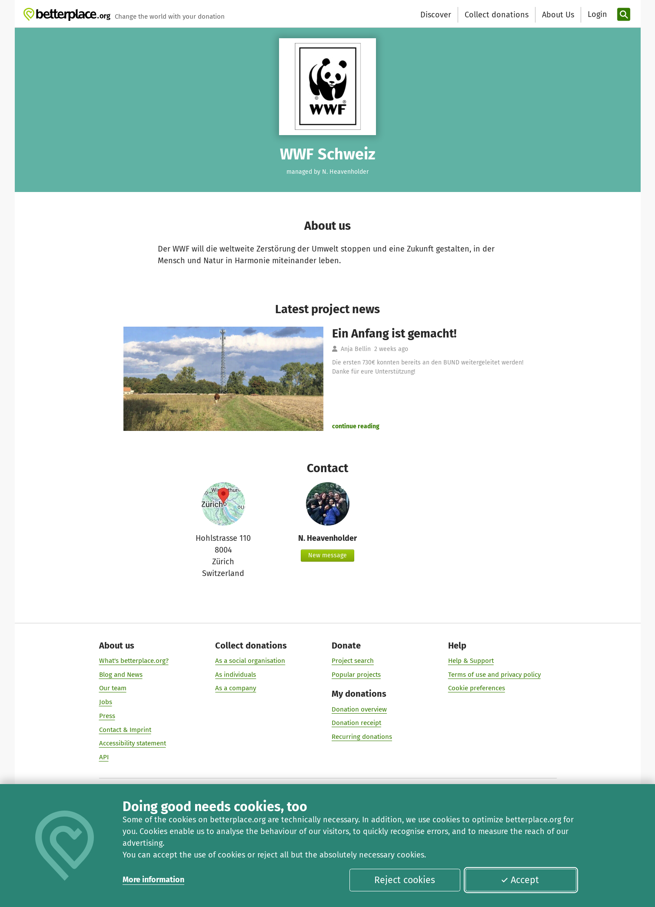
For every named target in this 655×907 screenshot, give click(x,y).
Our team (112, 688)
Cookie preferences (476, 688)
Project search (353, 661)
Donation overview (359, 709)
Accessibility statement (132, 743)
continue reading (355, 426)
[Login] (596, 14)
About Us (558, 15)
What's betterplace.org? (133, 661)
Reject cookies (404, 880)
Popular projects (356, 675)
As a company (235, 688)
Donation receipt (356, 723)
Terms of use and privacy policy (494, 675)
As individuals (235, 675)
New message (327, 555)
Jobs (105, 702)
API (103, 757)
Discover (435, 15)
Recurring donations (362, 737)
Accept (520, 880)
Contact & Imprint (125, 730)
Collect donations (497, 15)
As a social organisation (250, 661)
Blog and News (120, 675)
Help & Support (470, 661)
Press (107, 716)
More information (153, 879)
